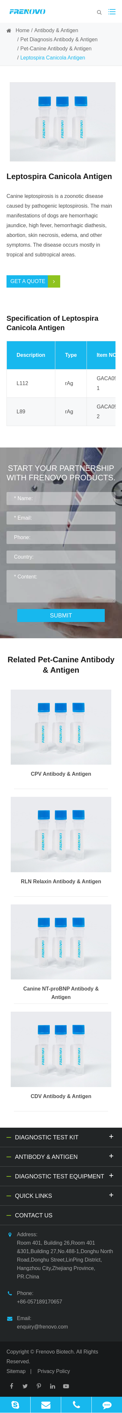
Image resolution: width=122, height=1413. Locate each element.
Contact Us (33, 1215)
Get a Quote (35, 281)
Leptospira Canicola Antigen (52, 57)
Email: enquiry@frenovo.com (37, 1321)
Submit (61, 615)
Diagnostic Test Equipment (65, 1175)
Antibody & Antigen (56, 30)
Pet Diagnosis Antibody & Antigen (59, 39)
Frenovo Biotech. (55, 1352)
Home (23, 30)
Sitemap (16, 1371)
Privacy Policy (53, 1371)
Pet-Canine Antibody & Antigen (55, 48)
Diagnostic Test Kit (65, 1136)
